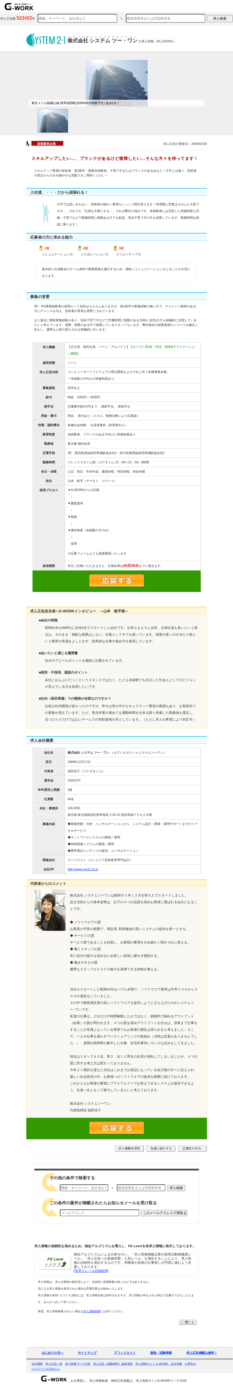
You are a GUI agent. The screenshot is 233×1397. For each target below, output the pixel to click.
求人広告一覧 (53, 1363)
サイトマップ (87, 1353)
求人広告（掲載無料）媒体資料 (113, 1363)
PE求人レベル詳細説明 (91, 1271)
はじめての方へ (52, 1353)
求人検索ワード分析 (78, 1363)
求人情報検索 (91, 1311)
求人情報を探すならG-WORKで (19, 6)
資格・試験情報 (161, 1353)
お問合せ (190, 1363)
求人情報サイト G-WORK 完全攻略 (158, 1363)
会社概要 (37, 1363)
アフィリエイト (125, 1353)
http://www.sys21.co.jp (83, 869)
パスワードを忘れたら (45, 1368)
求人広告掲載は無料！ (201, 1353)
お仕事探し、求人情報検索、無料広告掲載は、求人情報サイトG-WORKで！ (124, 1381)
